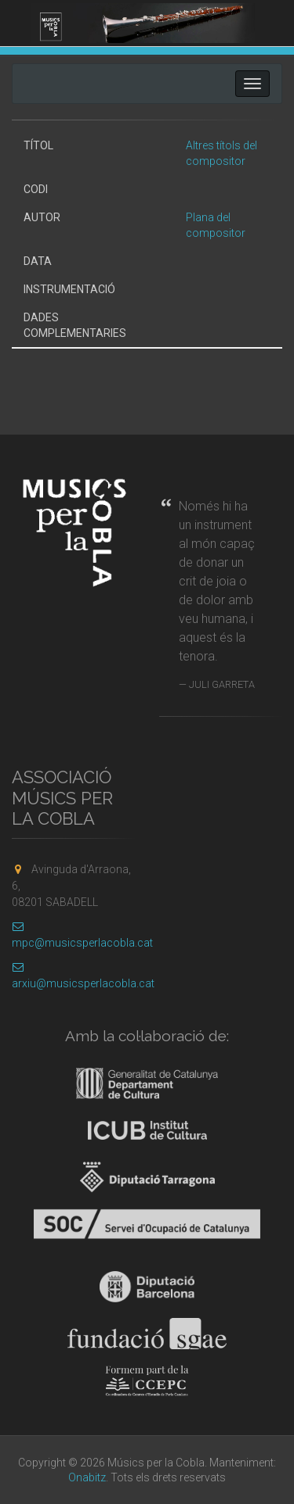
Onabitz (87, 1477)
